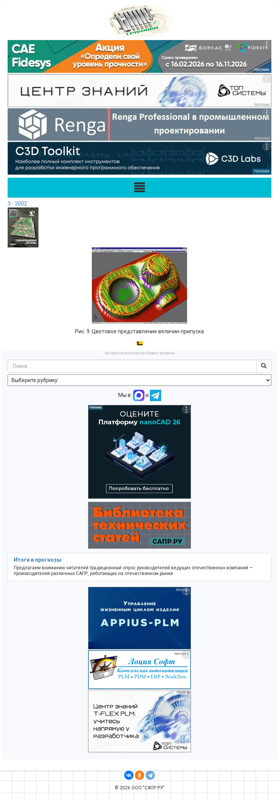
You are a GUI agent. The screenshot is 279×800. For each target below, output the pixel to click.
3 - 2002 (17, 204)
